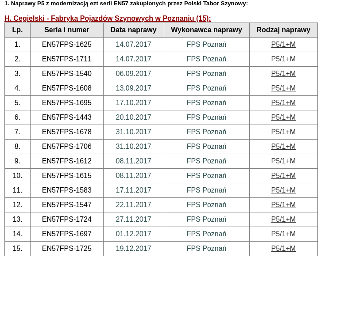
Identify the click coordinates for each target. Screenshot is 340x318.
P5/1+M (283, 44)
